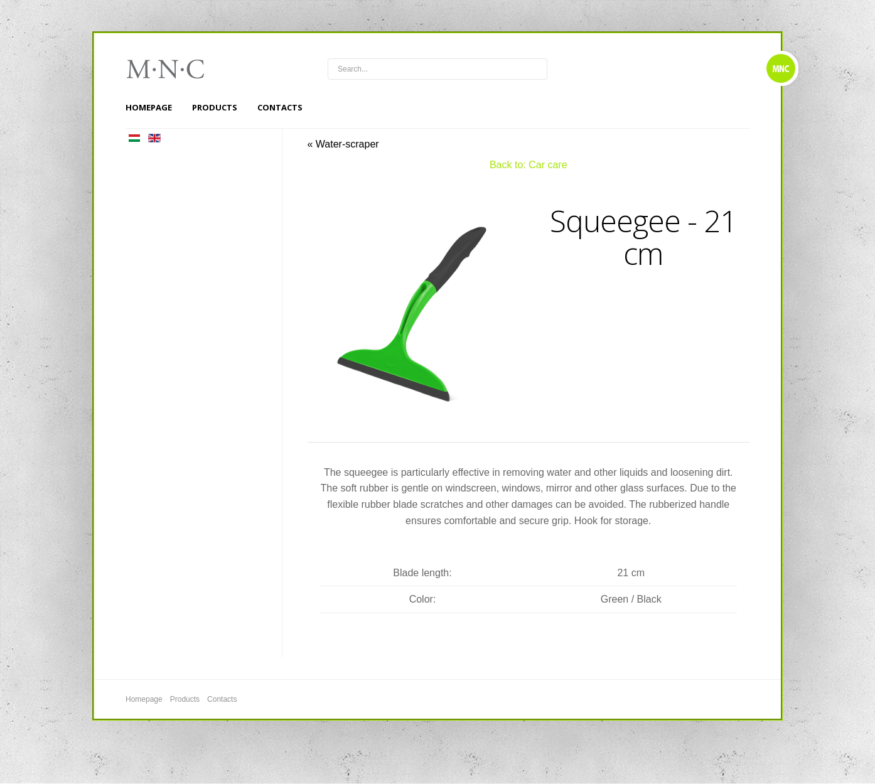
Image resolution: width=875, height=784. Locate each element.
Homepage (149, 107)
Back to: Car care (528, 164)
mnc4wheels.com (174, 69)
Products (214, 107)
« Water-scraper (343, 144)
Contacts (280, 107)
